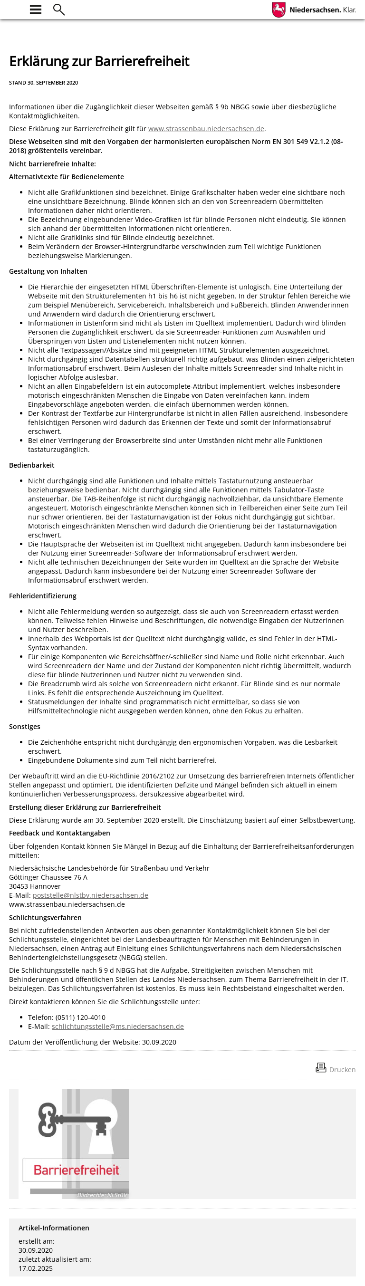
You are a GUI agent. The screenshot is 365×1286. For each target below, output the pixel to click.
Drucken (342, 1069)
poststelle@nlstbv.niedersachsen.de (90, 895)
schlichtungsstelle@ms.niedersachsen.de (118, 1026)
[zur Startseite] (14, 8)
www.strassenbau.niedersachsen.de (206, 128)
